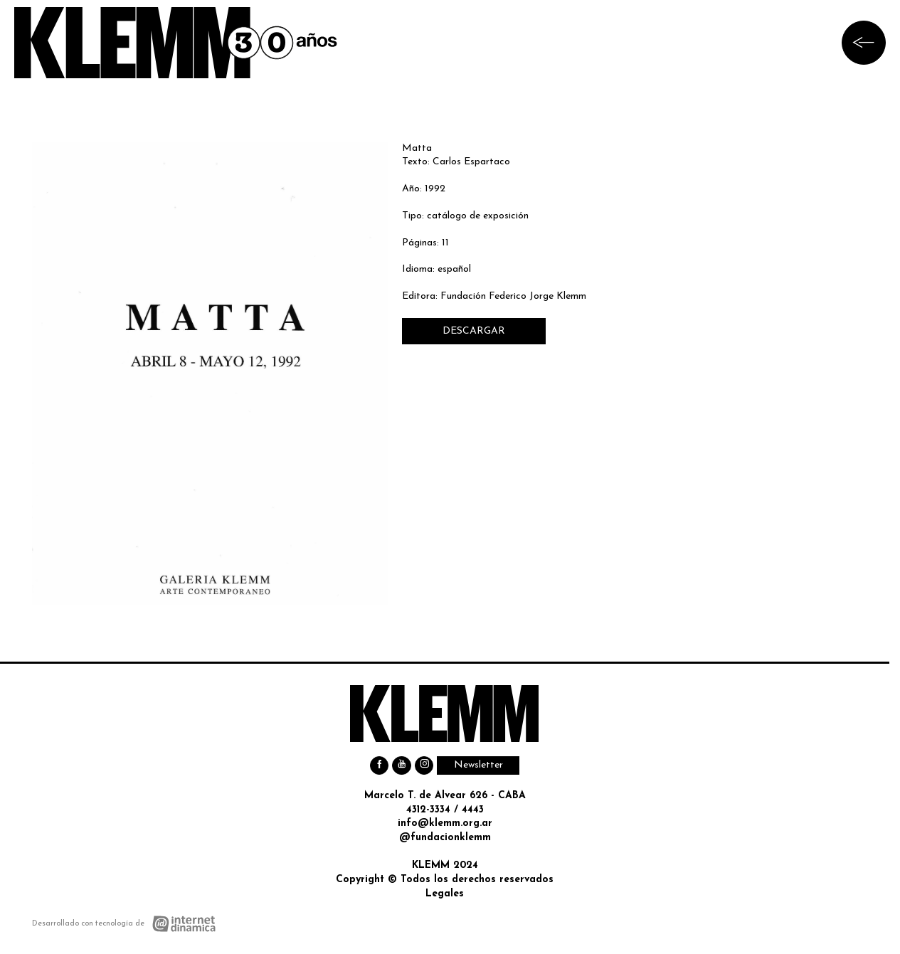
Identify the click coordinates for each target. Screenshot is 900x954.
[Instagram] (424, 765)
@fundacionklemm (445, 837)
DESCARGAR (474, 331)
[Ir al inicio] (176, 42)
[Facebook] (379, 765)
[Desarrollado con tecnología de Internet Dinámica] (124, 924)
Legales (444, 894)
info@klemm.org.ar (445, 823)
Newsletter (478, 765)
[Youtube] (401, 765)
